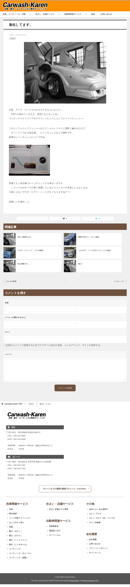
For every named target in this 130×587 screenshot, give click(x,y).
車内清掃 (13, 513)
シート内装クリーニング (19, 518)
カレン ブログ (95, 513)
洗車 (11, 509)
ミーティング (119, 281)
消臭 (11, 527)
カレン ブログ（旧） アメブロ (102, 518)
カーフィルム (55, 535)
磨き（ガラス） (15, 535)
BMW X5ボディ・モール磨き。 (89, 237)
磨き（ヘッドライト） (18, 540)
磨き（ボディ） (15, 531)
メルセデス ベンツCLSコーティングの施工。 (95, 250)
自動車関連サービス (72, 14)
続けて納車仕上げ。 (25, 237)
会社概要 (93, 539)
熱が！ (80, 264)
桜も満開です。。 (24, 264)
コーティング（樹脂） (18, 558)
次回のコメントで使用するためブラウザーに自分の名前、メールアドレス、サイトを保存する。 (54, 345)
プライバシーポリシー (98, 548)
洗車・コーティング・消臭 (14, 14)
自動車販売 (54, 526)
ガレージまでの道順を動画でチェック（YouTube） (66, 489)
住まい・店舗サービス (45, 14)
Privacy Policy (74, 580)
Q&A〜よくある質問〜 (98, 509)
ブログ (12, 39)
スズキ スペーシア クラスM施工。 (31, 250)
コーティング (15, 549)
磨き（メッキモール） (18, 544)
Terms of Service (88, 580)
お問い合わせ (106, 14)
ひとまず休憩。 (12, 281)
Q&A (93, 14)
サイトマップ (95, 553)
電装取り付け (55, 531)
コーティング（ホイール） (20, 553)
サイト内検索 (95, 522)
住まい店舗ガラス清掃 (58, 509)
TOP (13, 404)
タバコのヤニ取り (16, 522)
